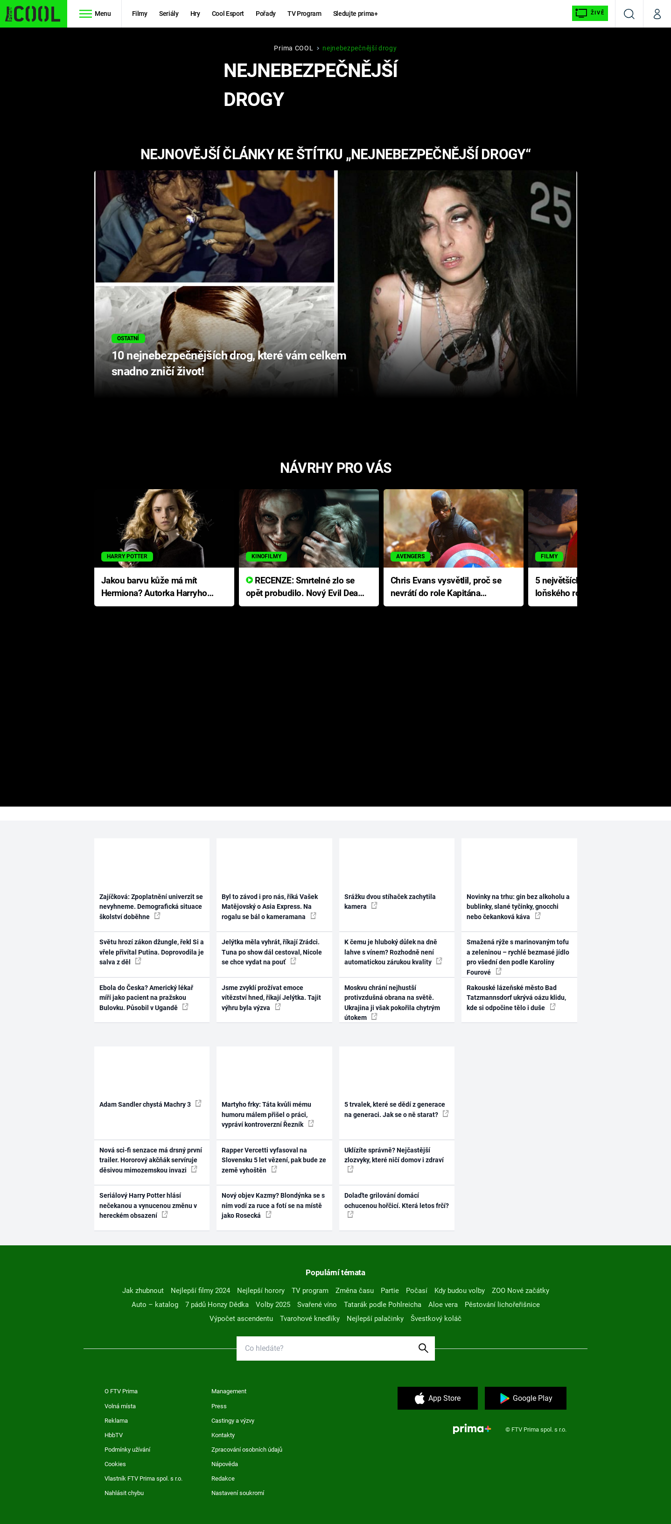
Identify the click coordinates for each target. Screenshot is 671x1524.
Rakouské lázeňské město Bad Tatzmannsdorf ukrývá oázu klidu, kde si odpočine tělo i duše (516, 997)
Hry (195, 13)
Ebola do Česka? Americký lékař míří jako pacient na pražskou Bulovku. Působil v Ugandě (146, 997)
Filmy (139, 13)
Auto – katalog (155, 1304)
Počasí (416, 1290)
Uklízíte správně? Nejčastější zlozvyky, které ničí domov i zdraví (394, 1159)
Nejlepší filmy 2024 (200, 1290)
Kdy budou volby (459, 1290)
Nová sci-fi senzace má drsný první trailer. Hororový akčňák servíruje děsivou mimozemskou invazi (150, 1160)
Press (219, 1406)
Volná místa (120, 1406)
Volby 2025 (273, 1304)
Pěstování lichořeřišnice (502, 1304)
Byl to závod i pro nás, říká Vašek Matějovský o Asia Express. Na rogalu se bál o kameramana (270, 906)
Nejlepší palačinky (375, 1318)
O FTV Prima (121, 1391)
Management (228, 1391)
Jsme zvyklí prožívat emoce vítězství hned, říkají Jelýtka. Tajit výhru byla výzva (271, 997)
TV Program (304, 13)
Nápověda (224, 1464)
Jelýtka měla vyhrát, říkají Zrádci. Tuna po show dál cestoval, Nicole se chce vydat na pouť (272, 952)
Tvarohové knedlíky (310, 1318)
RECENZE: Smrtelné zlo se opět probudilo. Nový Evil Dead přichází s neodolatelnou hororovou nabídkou (304, 587)
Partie (390, 1290)
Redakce (223, 1478)
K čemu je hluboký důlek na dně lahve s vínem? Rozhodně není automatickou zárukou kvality (393, 952)
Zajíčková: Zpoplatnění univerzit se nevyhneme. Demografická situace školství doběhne (151, 906)
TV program (310, 1290)
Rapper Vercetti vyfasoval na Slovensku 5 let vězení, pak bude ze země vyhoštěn (274, 1160)
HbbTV (114, 1435)
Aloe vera (443, 1304)
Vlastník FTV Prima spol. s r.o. (143, 1478)
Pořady (266, 13)
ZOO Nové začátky (520, 1290)
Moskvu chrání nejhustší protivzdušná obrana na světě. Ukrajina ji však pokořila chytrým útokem (392, 1002)
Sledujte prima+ (355, 13)
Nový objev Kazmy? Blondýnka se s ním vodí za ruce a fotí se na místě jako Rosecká (273, 1205)
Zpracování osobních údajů (246, 1449)
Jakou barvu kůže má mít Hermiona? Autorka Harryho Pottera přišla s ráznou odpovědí (154, 587)
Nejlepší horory (261, 1290)
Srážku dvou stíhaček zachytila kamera (390, 901)
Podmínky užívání (127, 1449)
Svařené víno (317, 1304)
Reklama (116, 1420)
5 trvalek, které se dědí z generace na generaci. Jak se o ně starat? (396, 1109)
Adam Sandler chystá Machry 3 (150, 1104)
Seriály (169, 13)
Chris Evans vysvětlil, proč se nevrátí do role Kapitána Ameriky (446, 587)
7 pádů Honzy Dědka (217, 1304)
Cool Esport (228, 13)
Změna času (355, 1290)
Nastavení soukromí (237, 1492)
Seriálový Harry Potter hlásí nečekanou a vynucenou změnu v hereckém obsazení (148, 1205)
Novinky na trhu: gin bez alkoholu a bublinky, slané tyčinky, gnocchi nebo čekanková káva (518, 906)
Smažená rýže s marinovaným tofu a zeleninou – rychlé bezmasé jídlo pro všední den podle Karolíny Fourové (518, 957)
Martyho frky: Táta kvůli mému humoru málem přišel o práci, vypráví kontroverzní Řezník (268, 1114)
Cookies (115, 1464)
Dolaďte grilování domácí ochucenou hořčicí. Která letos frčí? (396, 1205)
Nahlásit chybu (124, 1492)
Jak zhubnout (143, 1290)
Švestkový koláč (436, 1318)
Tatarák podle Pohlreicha (382, 1304)
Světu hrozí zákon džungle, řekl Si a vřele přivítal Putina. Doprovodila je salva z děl (151, 952)
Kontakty (223, 1435)
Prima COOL (293, 48)
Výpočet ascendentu (241, 1318)
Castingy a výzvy (232, 1420)
